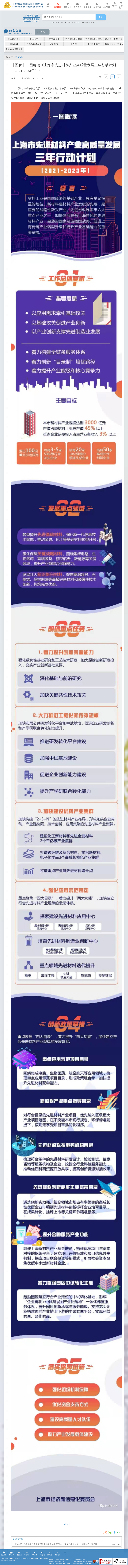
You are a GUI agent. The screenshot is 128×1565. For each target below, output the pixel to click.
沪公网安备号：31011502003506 (82, 1561)
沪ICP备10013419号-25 (79, 1559)
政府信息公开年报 (93, 39)
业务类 (74, 44)
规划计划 (54, 44)
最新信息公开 (14, 39)
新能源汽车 (86, 22)
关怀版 (121, 5)
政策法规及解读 (34, 44)
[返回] (67, 1524)
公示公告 (34, 39)
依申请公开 (54, 39)
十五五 (76, 22)
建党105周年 (66, 22)
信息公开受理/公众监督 (114, 39)
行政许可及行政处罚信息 (114, 44)
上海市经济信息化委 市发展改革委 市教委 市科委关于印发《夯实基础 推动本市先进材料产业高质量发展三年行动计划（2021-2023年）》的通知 (57, 1544)
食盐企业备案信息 (14, 49)
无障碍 (115, 4)
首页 (11, 57)
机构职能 (14, 44)
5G (94, 22)
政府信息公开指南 (73, 39)
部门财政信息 (94, 44)
